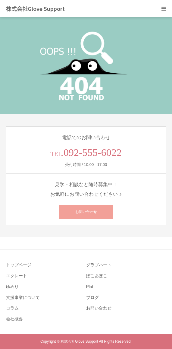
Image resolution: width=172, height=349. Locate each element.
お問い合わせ (86, 212)
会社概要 (14, 318)
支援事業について (23, 297)
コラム (12, 308)
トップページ (18, 264)
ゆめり (12, 286)
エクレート (16, 275)
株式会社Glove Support (35, 8)
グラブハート (98, 264)
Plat (89, 286)
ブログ (92, 297)
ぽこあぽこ (96, 275)
